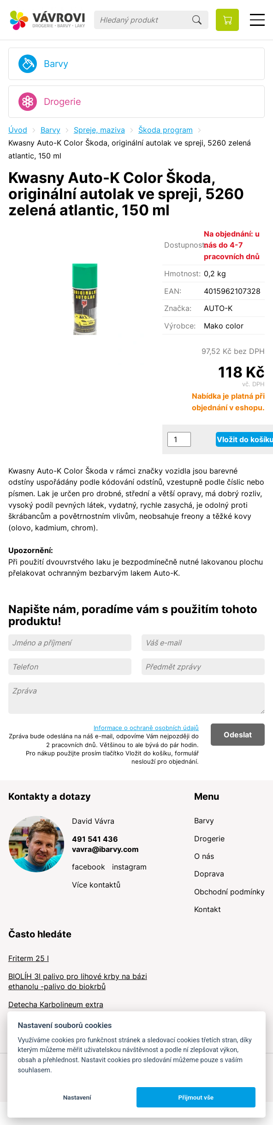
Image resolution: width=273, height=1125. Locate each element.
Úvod (17, 129)
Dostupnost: (183, 244)
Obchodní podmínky (229, 891)
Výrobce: (180, 325)
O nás (204, 856)
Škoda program (165, 129)
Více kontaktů (96, 884)
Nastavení (77, 1097)
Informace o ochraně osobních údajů (146, 727)
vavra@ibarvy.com (105, 849)
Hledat (196, 20)
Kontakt (207, 909)
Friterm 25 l (28, 958)
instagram (129, 866)
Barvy (56, 63)
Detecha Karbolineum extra (55, 1004)
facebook (88, 866)
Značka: (177, 308)
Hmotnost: (182, 273)
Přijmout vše (196, 1097)
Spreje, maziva (99, 129)
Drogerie (62, 101)
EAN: (172, 291)
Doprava (209, 873)
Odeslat (238, 734)
